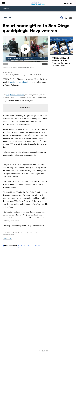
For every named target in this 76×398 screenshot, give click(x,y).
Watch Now (69, 3)
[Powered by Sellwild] (45, 351)
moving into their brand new (20, 82)
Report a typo (7, 238)
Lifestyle (7, 17)
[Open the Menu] (3, 3)
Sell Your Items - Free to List (25, 246)
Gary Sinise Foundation (15, 95)
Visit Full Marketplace (38, 246)
